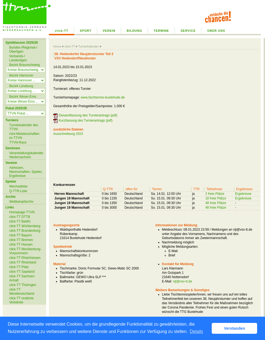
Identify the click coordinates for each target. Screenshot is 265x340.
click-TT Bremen (21, 240)
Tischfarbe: (68, 273)
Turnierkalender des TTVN (23, 127)
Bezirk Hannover (21, 75)
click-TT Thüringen (22, 285)
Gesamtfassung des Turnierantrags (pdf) (88, 115)
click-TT (61, 30)
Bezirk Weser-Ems (22, 96)
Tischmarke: (68, 268)
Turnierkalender (88, 46)
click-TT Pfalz (19, 267)
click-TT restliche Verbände (21, 300)
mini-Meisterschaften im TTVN (24, 136)
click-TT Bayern (20, 235)
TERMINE (161, 30)
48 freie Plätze (215, 203)
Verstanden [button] (234, 328)
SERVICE (187, 30)
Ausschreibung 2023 (68, 134)
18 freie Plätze (215, 198)
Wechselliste (18, 186)
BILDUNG (134, 30)
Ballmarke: (67, 277)
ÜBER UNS (216, 30)
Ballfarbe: (67, 281)
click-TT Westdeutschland (21, 291)
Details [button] (196, 331)
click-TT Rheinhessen (24, 258)
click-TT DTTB (19, 217)
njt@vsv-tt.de (182, 281)
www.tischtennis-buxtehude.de (103, 97)
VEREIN (109, 30)
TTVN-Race (17, 142)
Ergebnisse (243, 194)
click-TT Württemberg (24, 226)
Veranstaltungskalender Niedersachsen (26, 155)
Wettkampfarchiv (21, 202)
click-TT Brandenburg (24, 231)
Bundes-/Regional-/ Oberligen (23, 49)
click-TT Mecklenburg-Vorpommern (25, 251)
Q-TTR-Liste (18, 191)
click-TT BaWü (19, 221)
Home (57, 46)
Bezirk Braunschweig (24, 65)
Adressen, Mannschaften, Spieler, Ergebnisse (25, 172)
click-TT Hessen (21, 244)
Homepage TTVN (22, 212)
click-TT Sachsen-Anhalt (22, 278)
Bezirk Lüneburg (21, 86)
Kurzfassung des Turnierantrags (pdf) (86, 120)
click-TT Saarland (22, 272)
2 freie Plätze (214, 194)
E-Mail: (167, 281)
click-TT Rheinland (22, 262)
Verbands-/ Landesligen (18, 58)
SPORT (86, 30)
